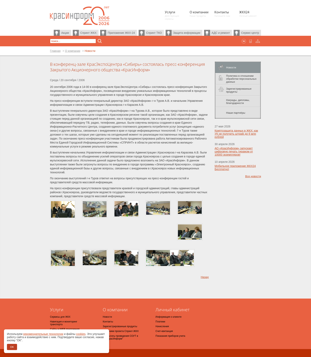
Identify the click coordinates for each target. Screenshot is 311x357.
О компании (72, 50)
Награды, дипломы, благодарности (238, 102)
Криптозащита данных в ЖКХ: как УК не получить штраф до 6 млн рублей (236, 134)
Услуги (56, 309)
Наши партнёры (235, 112)
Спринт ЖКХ (88, 32)
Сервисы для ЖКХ (60, 316)
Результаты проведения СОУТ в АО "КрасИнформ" (120, 337)
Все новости (253, 176)
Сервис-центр (250, 32)
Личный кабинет (173, 309)
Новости (231, 67)
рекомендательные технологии (43, 334)
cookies (80, 334)
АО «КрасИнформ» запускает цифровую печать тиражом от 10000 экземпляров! (234, 151)
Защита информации (186, 32)
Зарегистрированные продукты (238, 90)
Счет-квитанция (164, 331)
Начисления (162, 326)
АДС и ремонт (221, 32)
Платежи (160, 321)
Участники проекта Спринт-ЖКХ (121, 331)
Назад (205, 277)
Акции (65, 32)
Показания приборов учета (170, 336)
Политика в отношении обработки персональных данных (241, 78)
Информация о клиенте (168, 316)
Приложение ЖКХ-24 (121, 32)
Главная (55, 50)
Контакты (108, 321)
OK (12, 346)
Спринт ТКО (154, 32)
